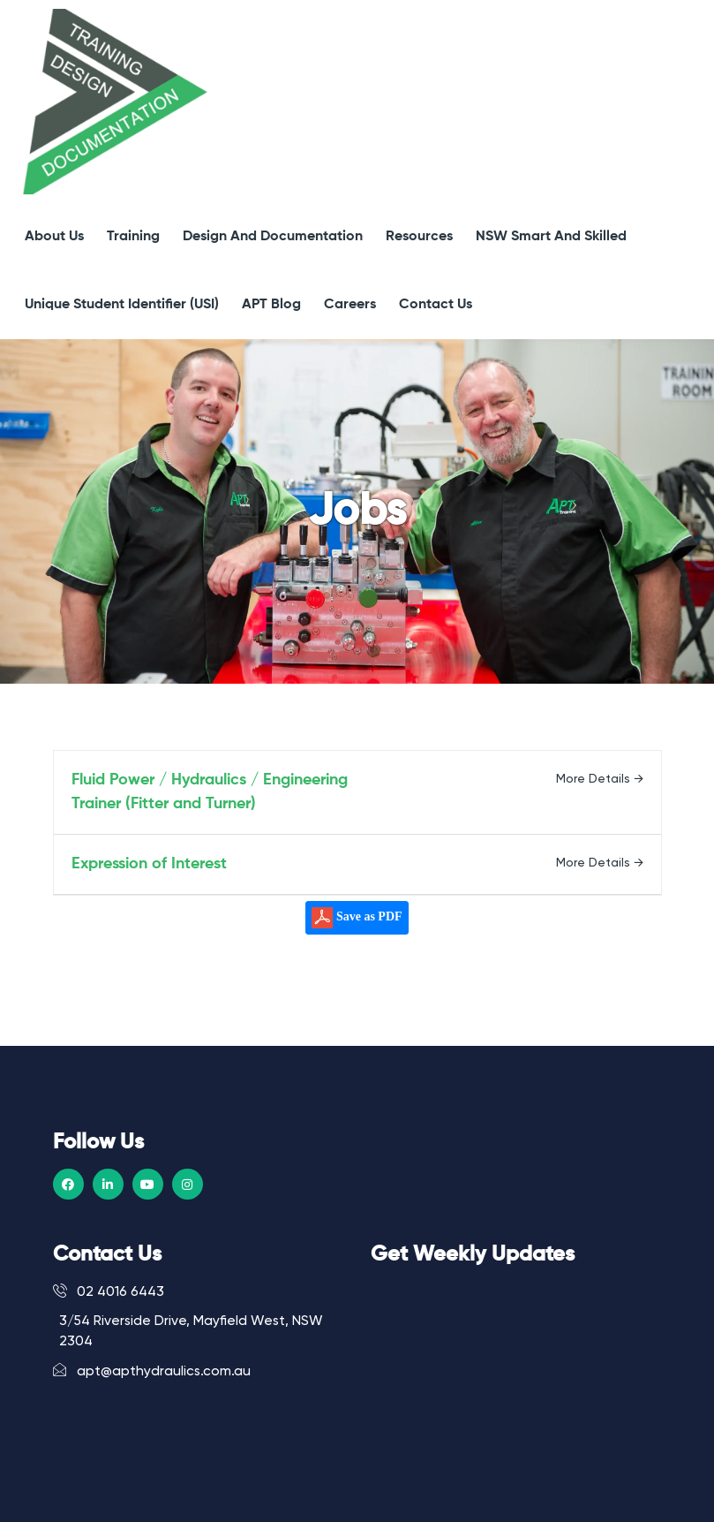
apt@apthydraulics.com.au (152, 1370)
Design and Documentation (273, 237)
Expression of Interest (149, 864)
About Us (54, 237)
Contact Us (435, 305)
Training (133, 237)
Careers (350, 305)
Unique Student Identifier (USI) (122, 305)
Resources (419, 237)
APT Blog (271, 305)
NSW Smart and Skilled (551, 237)
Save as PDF (357, 917)
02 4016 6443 (108, 1291)
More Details (599, 778)
